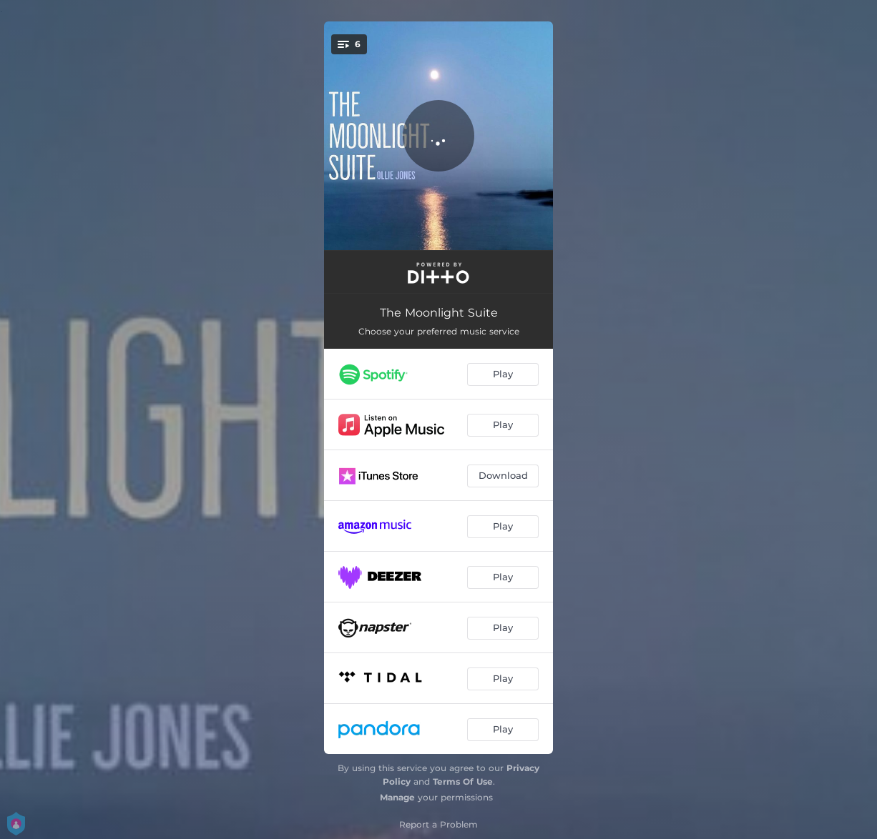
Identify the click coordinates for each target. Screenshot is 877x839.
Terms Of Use (463, 781)
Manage (397, 797)
